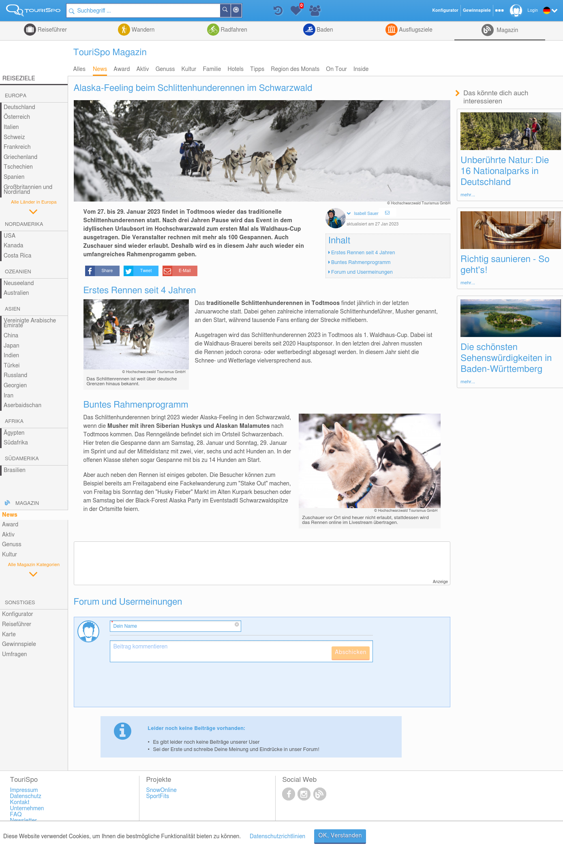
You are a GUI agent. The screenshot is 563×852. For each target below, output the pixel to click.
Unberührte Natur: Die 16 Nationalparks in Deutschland (504, 171)
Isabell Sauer (366, 214)
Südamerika (22, 458)
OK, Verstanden (340, 836)
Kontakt (19, 802)
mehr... (467, 195)
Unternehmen (27, 808)
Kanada (13, 246)
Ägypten (14, 433)
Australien (16, 293)
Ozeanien (18, 272)
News (100, 69)
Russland (15, 375)
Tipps (257, 69)
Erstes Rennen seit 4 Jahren (363, 252)
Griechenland (20, 157)
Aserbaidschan (22, 405)
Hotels (235, 69)
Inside (361, 69)
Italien (11, 127)
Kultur (189, 69)
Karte (9, 634)
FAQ (15, 815)
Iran (8, 396)
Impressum (24, 790)
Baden (324, 30)
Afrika (14, 421)
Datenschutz (25, 796)
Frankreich (17, 147)
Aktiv (142, 69)
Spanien (14, 177)
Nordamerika (24, 224)
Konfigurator (17, 614)
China (11, 336)
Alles (79, 69)
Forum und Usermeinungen (362, 272)
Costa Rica (17, 256)
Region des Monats (295, 69)
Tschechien (18, 167)
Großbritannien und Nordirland (28, 190)
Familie (212, 69)
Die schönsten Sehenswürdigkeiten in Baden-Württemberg (506, 358)
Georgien (15, 385)
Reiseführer (51, 30)
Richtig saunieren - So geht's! (504, 265)
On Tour (336, 69)
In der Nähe (241, 11)
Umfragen (14, 654)
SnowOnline (161, 790)
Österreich (17, 117)
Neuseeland (19, 283)
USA (9, 236)
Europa (15, 96)
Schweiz (14, 137)
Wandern (142, 30)
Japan (11, 346)
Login (533, 11)
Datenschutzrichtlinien (277, 836)
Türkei (12, 366)
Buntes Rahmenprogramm (361, 262)
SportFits (157, 796)
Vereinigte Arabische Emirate (30, 323)
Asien (12, 309)
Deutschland (19, 107)
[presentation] (171, 688)
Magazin (506, 30)
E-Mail (185, 271)
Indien (11, 355)
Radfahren (233, 30)
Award (121, 69)
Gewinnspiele (19, 644)
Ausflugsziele (415, 30)
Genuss (165, 69)
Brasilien (15, 470)
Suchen (230, 10)
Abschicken (350, 652)
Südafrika (16, 443)
